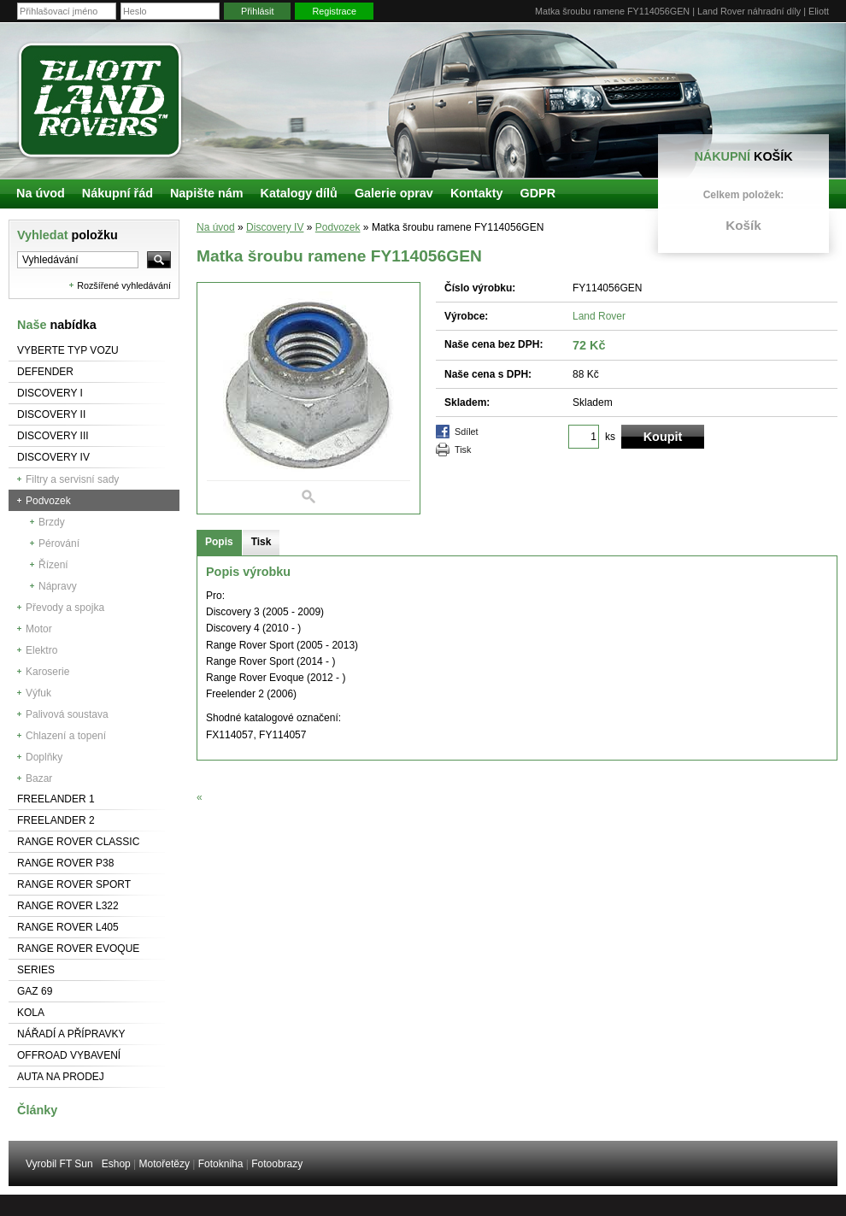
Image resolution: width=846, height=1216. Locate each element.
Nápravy (57, 586)
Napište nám (207, 193)
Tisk (463, 449)
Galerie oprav (394, 193)
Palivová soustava (67, 714)
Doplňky (44, 757)
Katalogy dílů (299, 193)
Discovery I (50, 393)
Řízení (53, 565)
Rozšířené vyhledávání (124, 285)
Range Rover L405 (68, 927)
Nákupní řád (117, 193)
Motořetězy (164, 1164)
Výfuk (38, 693)
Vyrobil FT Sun (59, 1164)
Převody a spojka (65, 608)
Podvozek (48, 501)
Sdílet (467, 431)
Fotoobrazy (277, 1164)
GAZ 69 (34, 991)
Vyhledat (67, 235)
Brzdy (51, 522)
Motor (39, 629)
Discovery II (51, 414)
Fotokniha (221, 1164)
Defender (45, 372)
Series (36, 970)
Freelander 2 (56, 820)
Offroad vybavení (68, 1055)
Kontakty (476, 193)
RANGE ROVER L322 (68, 906)
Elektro (41, 650)
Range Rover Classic (78, 842)
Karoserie (47, 672)
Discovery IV (53, 457)
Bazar (39, 778)
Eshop (116, 1164)
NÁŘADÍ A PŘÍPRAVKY (71, 1034)
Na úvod (216, 227)
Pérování (58, 543)
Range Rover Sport (74, 884)
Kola (30, 1013)
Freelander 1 (56, 799)
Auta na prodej (60, 1077)
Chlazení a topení (66, 736)
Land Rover (599, 316)
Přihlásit (257, 11)
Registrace (334, 11)
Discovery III (53, 436)
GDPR (537, 193)
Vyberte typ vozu (68, 350)
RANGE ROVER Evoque (78, 949)
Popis (219, 542)
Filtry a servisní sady (72, 479)
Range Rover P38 (65, 863)
